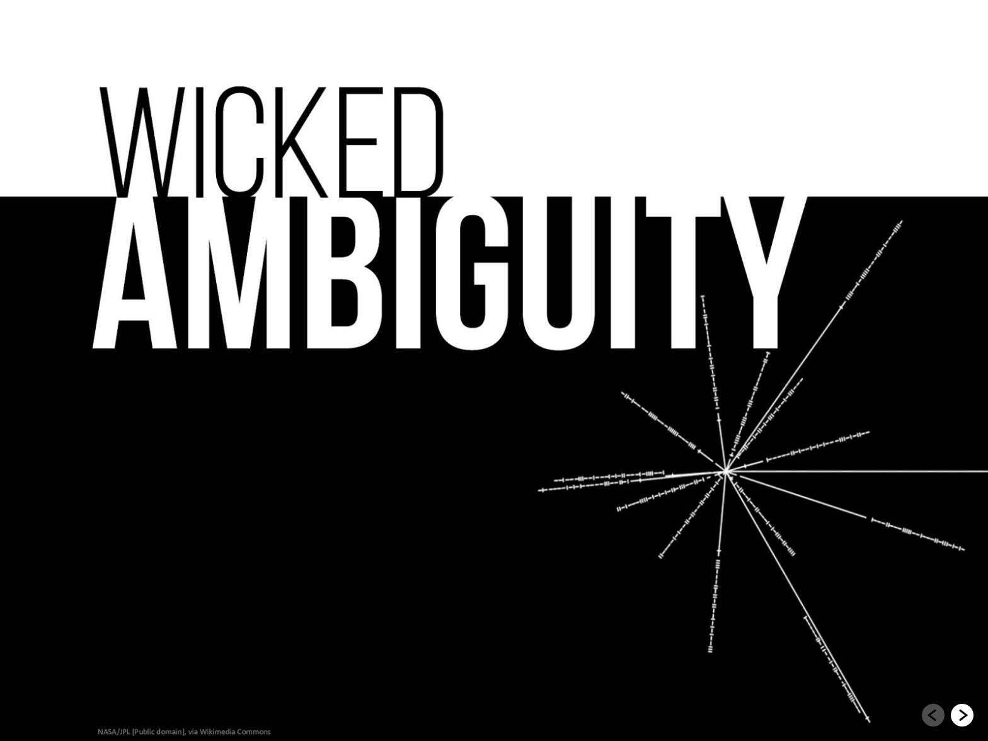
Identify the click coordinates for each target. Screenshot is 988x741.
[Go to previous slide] (933, 715)
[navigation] (947, 715)
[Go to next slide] (962, 715)
